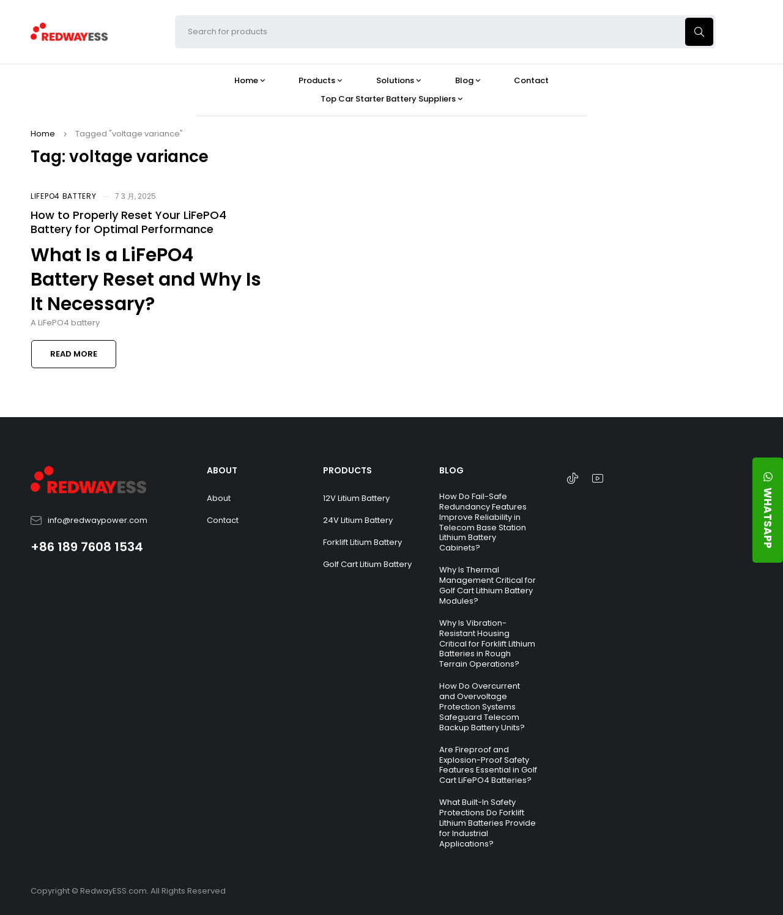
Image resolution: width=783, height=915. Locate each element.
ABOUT (222, 470)
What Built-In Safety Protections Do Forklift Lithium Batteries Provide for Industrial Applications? (487, 823)
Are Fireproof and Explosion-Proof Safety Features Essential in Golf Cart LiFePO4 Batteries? (488, 765)
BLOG (451, 470)
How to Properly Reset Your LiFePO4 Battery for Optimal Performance (128, 222)
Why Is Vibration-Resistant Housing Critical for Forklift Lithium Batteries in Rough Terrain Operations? (487, 643)
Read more (73, 354)
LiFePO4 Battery (64, 196)
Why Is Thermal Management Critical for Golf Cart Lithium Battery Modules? (487, 585)
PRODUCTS (347, 470)
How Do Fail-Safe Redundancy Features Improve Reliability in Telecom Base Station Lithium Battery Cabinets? (483, 522)
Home (43, 133)
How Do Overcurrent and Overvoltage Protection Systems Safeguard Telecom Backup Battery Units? (482, 706)
